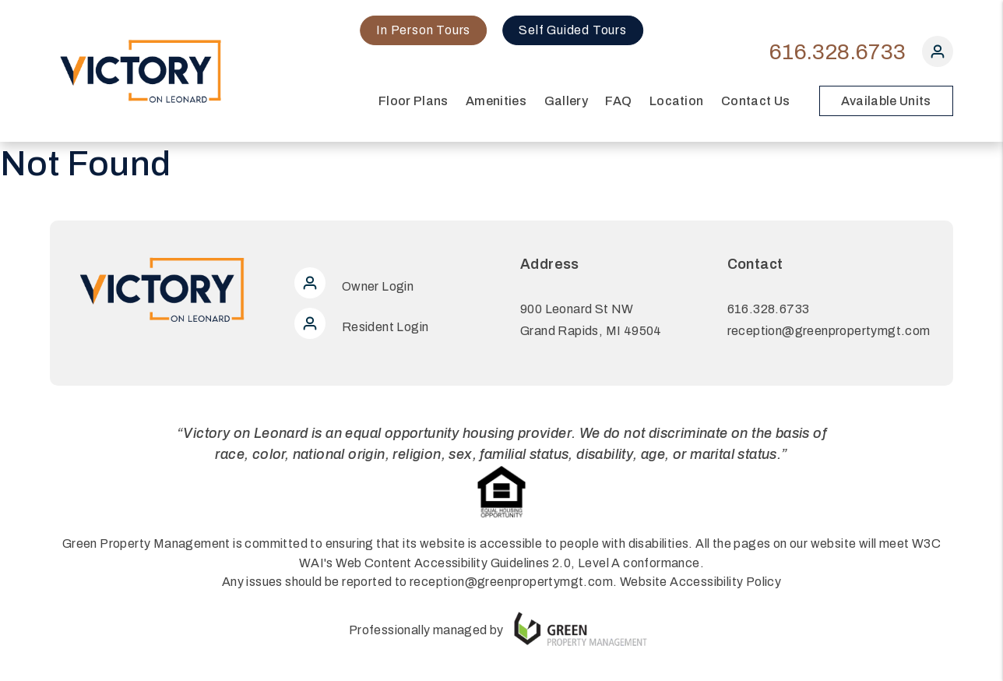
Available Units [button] (886, 101)
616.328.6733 (837, 52)
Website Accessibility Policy (700, 581)
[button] (937, 55)
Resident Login (361, 326)
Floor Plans (413, 101)
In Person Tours (423, 30)
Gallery (566, 101)
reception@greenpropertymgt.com (829, 330)
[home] (142, 69)
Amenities (496, 101)
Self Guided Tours (573, 30)
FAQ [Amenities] (618, 101)
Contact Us (755, 101)
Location (676, 101)
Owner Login (354, 286)
